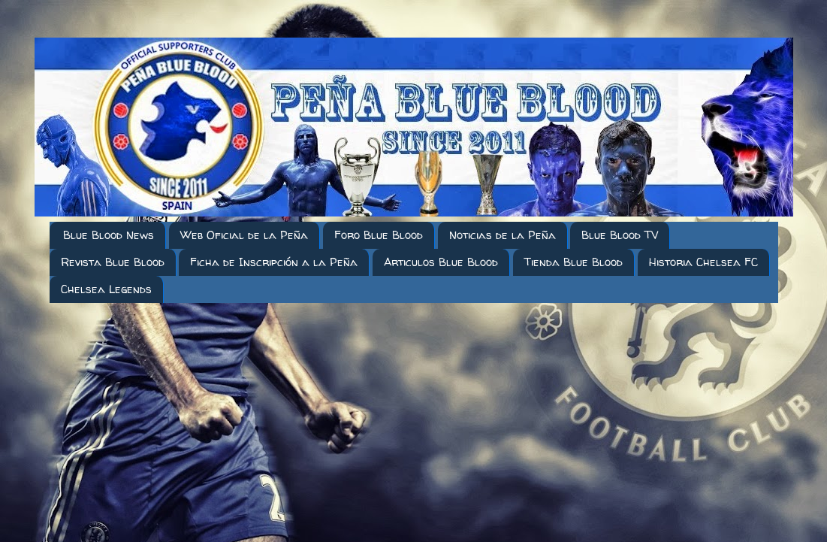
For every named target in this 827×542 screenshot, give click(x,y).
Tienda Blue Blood (573, 262)
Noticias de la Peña (502, 235)
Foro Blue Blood (378, 235)
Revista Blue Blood (112, 262)
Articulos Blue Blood (441, 262)
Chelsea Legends (106, 289)
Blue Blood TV (619, 235)
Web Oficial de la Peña (244, 235)
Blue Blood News (108, 235)
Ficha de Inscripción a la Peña (274, 262)
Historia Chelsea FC (703, 262)
